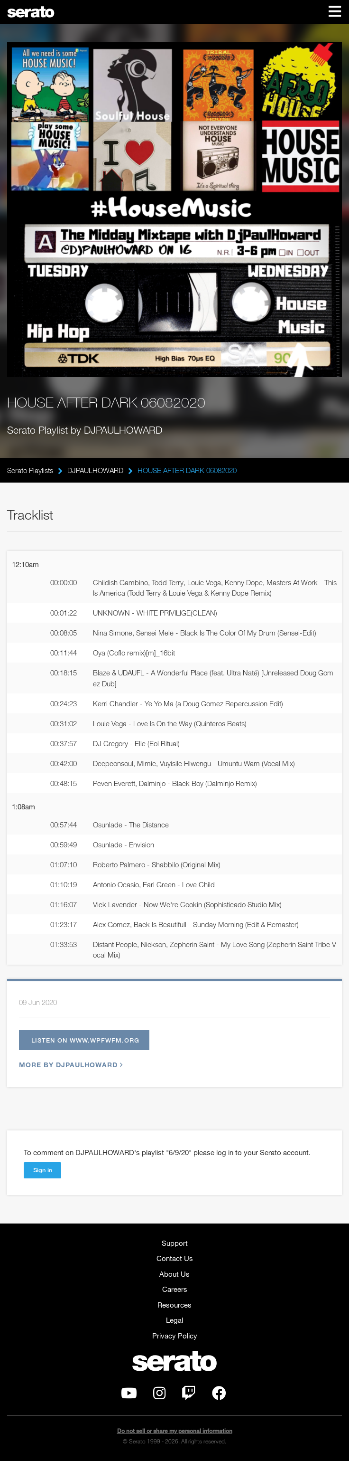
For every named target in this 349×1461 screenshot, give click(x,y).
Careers (174, 1289)
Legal (174, 1320)
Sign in (42, 1170)
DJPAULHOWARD (95, 470)
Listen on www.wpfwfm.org (85, 1040)
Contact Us (174, 1258)
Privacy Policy (174, 1335)
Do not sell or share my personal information (174, 1430)
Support (175, 1243)
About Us (174, 1274)
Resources (174, 1304)
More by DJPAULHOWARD (69, 1065)
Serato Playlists (30, 470)
